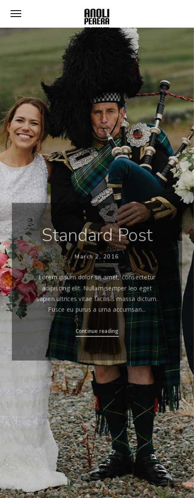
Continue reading (97, 332)
